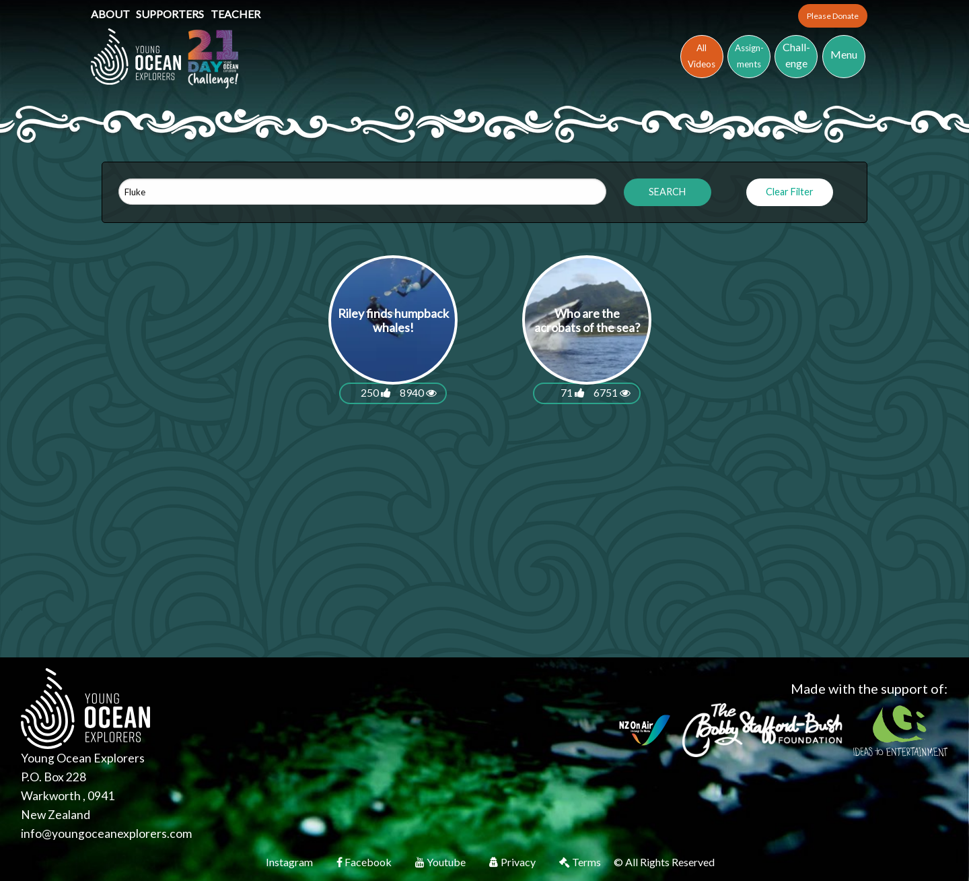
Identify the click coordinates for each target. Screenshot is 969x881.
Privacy (513, 861)
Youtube (441, 861)
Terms (581, 861)
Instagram (290, 861)
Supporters (171, 13)
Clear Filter (790, 191)
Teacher (235, 13)
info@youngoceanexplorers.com (106, 833)
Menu (843, 54)
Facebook (365, 861)
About (111, 13)
